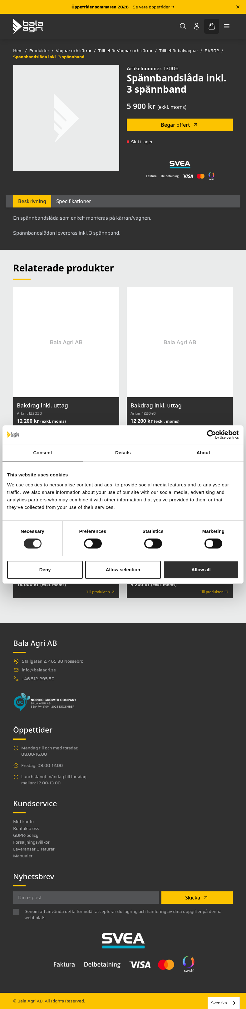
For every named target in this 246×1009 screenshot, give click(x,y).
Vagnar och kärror (73, 50)
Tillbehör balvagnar (178, 50)
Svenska (219, 1003)
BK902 (211, 50)
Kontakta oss (26, 828)
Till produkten (101, 591)
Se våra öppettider (154, 7)
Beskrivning (32, 201)
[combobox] (224, 1003)
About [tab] (203, 452)
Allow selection (123, 569)
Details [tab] (123, 452)
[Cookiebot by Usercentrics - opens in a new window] (211, 434)
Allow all (201, 569)
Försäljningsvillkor (31, 842)
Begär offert (180, 124)
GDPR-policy (25, 835)
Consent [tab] (42, 452)
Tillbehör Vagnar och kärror (125, 50)
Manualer (22, 856)
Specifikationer (73, 201)
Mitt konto (23, 821)
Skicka (197, 897)
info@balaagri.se (39, 670)
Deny (45, 569)
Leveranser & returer (34, 849)
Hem (17, 50)
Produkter (39, 50)
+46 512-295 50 (38, 678)
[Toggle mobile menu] (226, 26)
